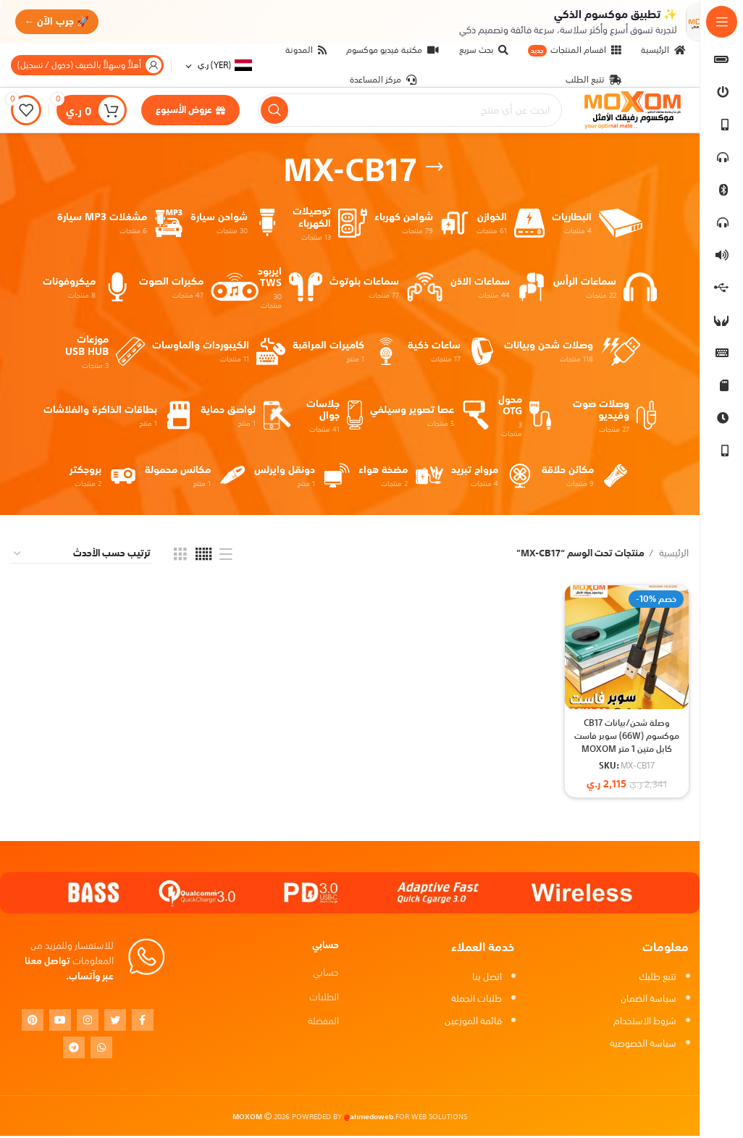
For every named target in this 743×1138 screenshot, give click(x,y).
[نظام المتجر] (81, 556)
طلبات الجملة (476, 1001)
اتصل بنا (487, 978)
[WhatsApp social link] (101, 1049)
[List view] (225, 555)
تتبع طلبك (657, 978)
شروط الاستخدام (644, 1023)
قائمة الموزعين (473, 1023)
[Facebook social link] (143, 1021)
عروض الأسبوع (190, 111)
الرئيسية (673, 556)
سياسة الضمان (648, 1001)
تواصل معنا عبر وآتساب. (69, 970)
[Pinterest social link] (32, 1021)
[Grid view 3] (180, 555)
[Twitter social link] (115, 1021)
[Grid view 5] (203, 555)
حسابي (326, 974)
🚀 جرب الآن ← (59, 21)
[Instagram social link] (87, 1021)
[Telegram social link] (74, 1049)
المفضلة (323, 1023)
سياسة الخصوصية (643, 1045)
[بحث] (410, 111)
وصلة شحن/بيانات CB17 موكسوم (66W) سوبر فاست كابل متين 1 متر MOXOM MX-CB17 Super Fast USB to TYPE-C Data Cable (626, 757)
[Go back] (434, 168)
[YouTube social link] (60, 1021)
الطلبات (324, 998)
